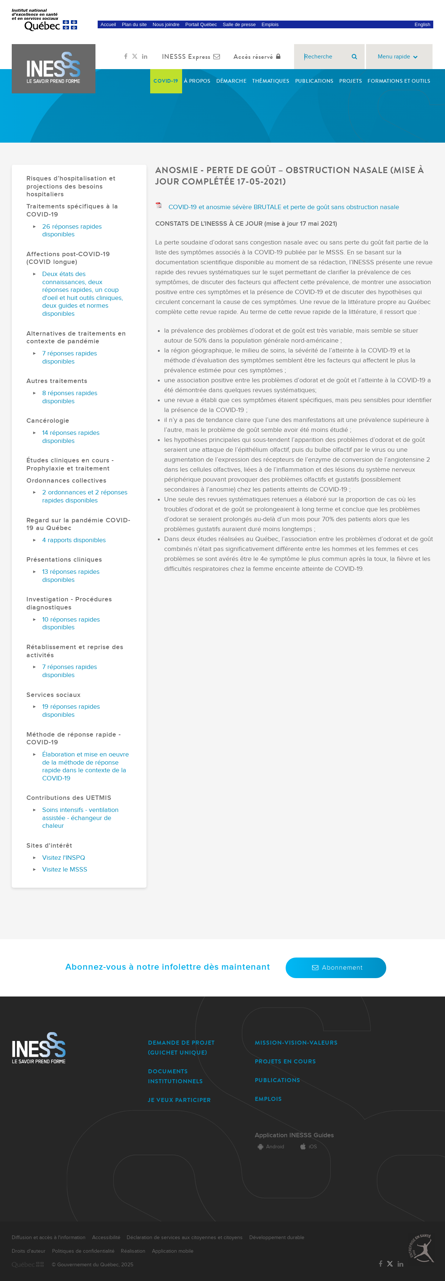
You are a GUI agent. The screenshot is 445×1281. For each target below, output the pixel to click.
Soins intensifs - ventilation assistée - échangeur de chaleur (80, 818)
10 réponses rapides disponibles (71, 623)
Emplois (269, 24)
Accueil (108, 24)
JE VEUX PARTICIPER (179, 1100)
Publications (314, 81)
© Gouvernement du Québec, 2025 (92, 1265)
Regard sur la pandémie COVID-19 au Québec (78, 524)
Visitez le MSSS (64, 869)
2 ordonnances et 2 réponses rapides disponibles (84, 496)
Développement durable (276, 1238)
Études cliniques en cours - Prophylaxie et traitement (70, 464)
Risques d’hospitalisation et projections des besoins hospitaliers (71, 186)
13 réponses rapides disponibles (71, 576)
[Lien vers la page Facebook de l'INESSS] (125, 56)
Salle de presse (239, 24)
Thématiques (271, 81)
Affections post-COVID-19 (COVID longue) (68, 258)
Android (269, 1147)
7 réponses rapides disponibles (69, 357)
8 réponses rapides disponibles (69, 397)
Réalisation (133, 1251)
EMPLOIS (268, 1099)
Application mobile (172, 1251)
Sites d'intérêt (49, 845)
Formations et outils (399, 81)
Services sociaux (53, 695)
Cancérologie (47, 421)
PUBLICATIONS (277, 1080)
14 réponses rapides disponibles (71, 437)
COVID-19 (165, 81)
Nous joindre (166, 24)
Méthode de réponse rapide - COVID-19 (73, 739)
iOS (307, 1147)
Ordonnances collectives (66, 480)
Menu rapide (399, 56)
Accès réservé (259, 56)
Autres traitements (56, 381)
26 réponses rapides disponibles (72, 231)
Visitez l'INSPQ (63, 858)
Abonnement (336, 968)
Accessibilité (106, 1238)
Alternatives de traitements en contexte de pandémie (76, 338)
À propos (197, 81)
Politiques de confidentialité (83, 1251)
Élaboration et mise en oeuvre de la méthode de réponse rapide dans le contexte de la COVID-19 (85, 766)
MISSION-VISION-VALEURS (296, 1042)
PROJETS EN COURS (285, 1061)
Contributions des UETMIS (69, 798)
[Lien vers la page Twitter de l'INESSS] (135, 56)
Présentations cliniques (64, 559)
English (422, 24)
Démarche (231, 81)
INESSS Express (192, 56)
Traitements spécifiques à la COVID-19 (72, 210)
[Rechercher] (354, 56)
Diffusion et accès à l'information (49, 1238)
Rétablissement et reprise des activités (74, 651)
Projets (350, 81)
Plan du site (134, 24)
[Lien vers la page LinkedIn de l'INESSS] (144, 56)
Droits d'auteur (29, 1251)
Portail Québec (201, 24)
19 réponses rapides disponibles (71, 711)
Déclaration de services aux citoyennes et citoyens (185, 1238)
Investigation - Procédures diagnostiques (69, 603)
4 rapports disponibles (74, 540)
